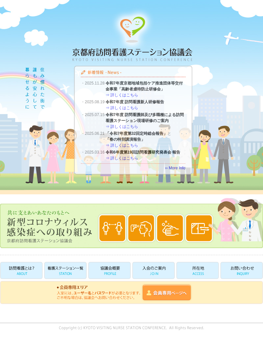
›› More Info (175, 168)
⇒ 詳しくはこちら (122, 95)
